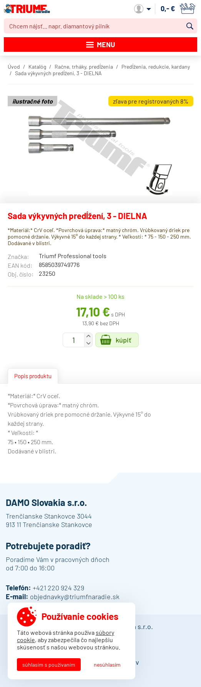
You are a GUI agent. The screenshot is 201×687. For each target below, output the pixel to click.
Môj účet (142, 8)
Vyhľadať (189, 26)
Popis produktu (32, 375)
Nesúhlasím (107, 664)
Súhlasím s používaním (48, 664)
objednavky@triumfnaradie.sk (75, 596)
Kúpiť (123, 340)
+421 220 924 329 (58, 587)
